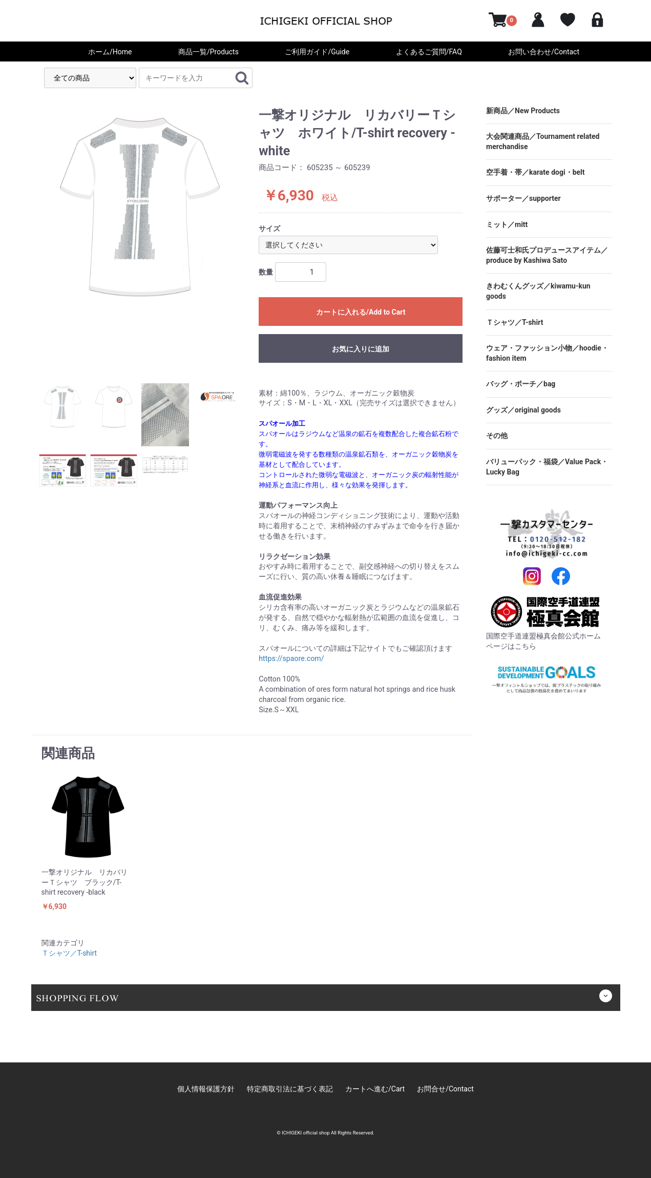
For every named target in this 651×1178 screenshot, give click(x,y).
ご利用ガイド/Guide (317, 52)
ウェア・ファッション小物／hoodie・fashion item (547, 353)
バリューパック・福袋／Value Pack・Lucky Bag (547, 467)
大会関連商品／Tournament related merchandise (542, 141)
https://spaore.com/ (291, 658)
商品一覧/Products (208, 52)
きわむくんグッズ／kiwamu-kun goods (538, 291)
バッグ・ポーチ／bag (520, 384)
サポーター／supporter (523, 198)
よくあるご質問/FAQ (429, 52)
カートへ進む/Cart (375, 1089)
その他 (497, 435)
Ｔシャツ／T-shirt (69, 953)
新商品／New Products (523, 111)
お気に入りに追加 (360, 354)
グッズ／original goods (523, 410)
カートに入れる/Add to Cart (361, 312)
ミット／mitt (507, 224)
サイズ (269, 228)
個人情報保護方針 (206, 1089)
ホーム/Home (110, 52)
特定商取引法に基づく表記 (290, 1089)
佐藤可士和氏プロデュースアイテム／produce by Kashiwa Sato (547, 255)
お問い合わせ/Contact (543, 52)
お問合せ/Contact (445, 1089)
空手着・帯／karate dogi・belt (535, 172)
